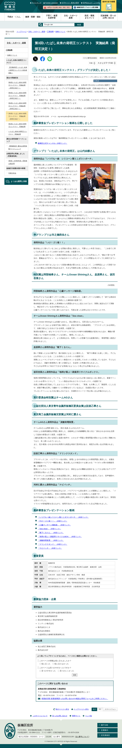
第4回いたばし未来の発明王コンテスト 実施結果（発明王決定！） (17, 106)
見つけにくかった (67, 671)
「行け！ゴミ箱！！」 (52, 521)
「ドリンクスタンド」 (52, 544)
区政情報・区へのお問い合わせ (108, 17)
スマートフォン (110, 709)
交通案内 (104, 730)
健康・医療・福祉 (33, 17)
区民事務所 (105, 735)
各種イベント (60, 32)
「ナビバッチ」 (50, 548)
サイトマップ (36, 3)
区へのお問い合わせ (59, 716)
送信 (74, 675)
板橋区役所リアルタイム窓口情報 (87, 7)
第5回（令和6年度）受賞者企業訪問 (17, 162)
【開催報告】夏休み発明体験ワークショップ (17, 147)
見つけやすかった (48, 671)
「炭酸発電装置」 (51, 540)
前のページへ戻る (62, 709)
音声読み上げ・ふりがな (91, 3)
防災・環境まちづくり (89, 17)
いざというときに (59, 7)
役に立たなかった (61, 664)
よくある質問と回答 (19, 181)
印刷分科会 (12, 173)
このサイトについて (40, 716)
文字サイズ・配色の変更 (70, 3)
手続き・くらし (14, 17)
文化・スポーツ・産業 (36, 32)
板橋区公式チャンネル (52, 143)
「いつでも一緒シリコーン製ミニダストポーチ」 (63, 517)
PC (100, 709)
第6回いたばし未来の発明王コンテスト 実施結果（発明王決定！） (17, 85)
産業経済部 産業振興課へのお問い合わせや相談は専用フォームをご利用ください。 (74, 699)
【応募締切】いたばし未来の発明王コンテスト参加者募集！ (17, 70)
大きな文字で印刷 (105, 63)
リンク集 (88, 716)
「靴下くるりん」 (51, 533)
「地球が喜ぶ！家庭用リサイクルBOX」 (60, 537)
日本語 (96, 81)
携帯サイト (76, 716)
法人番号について (82, 737)
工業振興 (50, 32)
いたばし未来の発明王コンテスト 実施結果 (17, 133)
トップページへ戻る (81, 709)
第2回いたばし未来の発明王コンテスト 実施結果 (17, 125)
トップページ (22, 32)
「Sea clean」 (49, 529)
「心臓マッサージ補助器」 (54, 525)
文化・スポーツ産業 (70, 17)
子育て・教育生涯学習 (51, 17)
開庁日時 (104, 725)
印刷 (91, 63)
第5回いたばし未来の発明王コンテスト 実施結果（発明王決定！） (17, 95)
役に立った (45, 664)
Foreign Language (51, 3)
